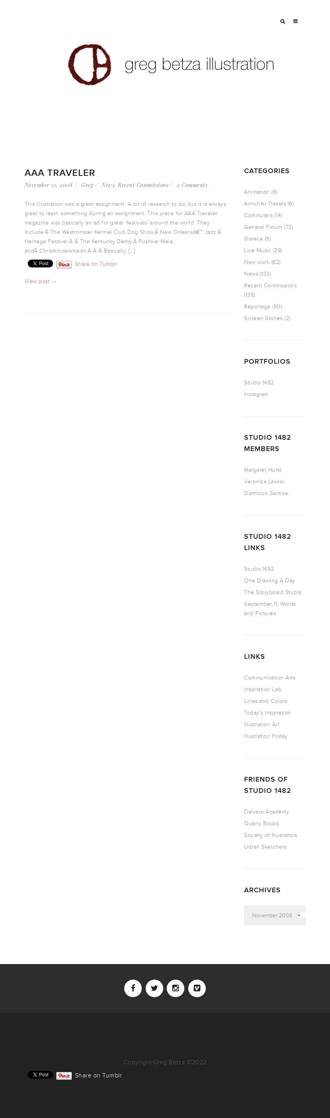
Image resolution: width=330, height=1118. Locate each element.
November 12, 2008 (49, 185)
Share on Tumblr (96, 264)
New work (256, 262)
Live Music (257, 250)
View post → (41, 281)
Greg (87, 185)
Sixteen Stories (263, 318)
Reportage (257, 306)
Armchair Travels (265, 203)
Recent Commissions (143, 185)
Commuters (258, 215)
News (108, 185)
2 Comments (192, 185)
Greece (253, 238)
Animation (257, 192)
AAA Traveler (60, 173)
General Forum (263, 227)
